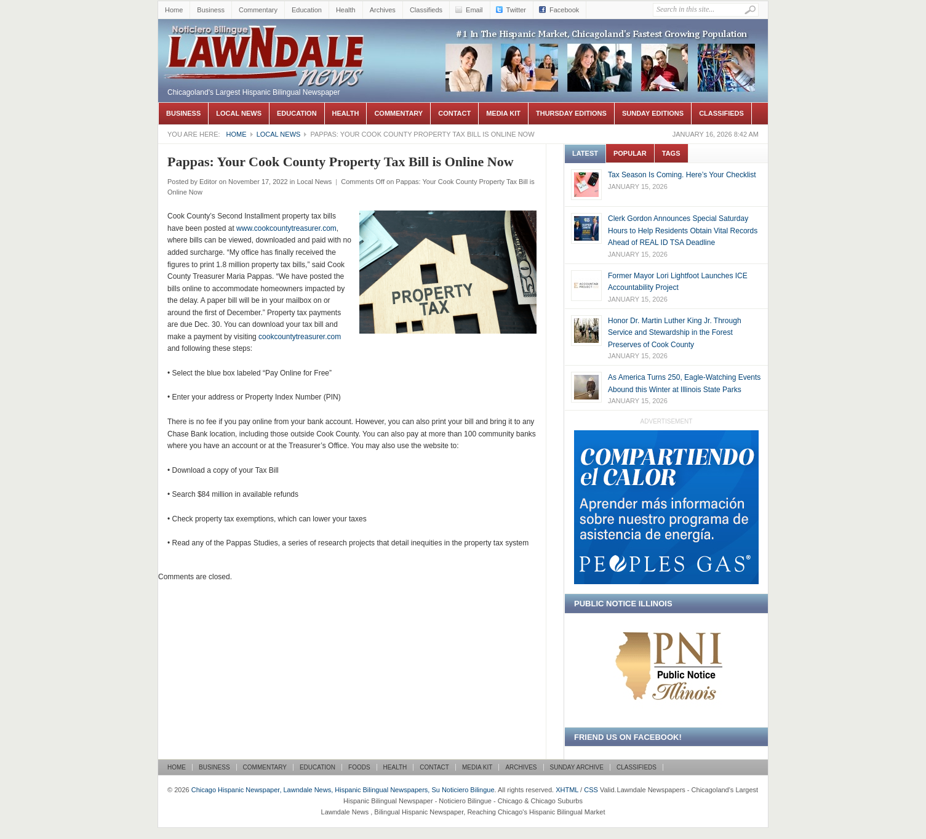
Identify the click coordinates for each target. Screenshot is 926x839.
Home (174, 10)
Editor (208, 181)
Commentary (258, 10)
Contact (454, 113)
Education (307, 10)
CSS (591, 789)
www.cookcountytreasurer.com (286, 228)
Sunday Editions (653, 113)
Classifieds (426, 10)
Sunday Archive (577, 767)
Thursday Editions (571, 113)
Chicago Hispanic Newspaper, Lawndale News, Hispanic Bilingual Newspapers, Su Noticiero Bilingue (265, 37)
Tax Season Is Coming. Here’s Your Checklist (682, 175)
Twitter (516, 10)
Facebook (564, 10)
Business (211, 10)
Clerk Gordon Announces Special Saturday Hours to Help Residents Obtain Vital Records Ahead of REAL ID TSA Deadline (682, 230)
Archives (383, 10)
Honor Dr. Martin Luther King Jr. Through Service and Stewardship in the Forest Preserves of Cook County (674, 332)
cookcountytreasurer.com (299, 336)
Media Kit (503, 113)
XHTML (567, 789)
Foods (359, 767)
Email (474, 10)
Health (346, 10)
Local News (238, 113)
